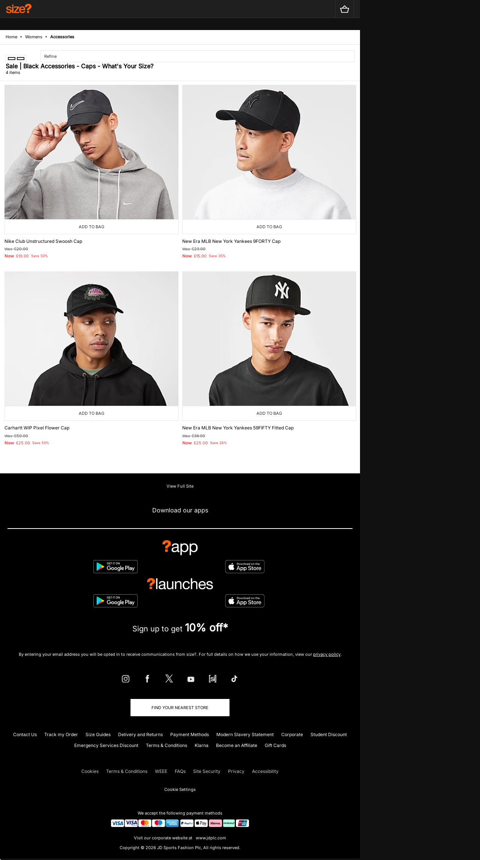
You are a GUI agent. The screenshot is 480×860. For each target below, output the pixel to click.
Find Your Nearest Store (180, 707)
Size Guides (98, 734)
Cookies (90, 771)
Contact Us (25, 734)
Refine (50, 56)
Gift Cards (275, 745)
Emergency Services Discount (106, 745)
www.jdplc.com (210, 837)
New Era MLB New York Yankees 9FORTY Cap (231, 241)
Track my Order (61, 734)
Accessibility (265, 771)
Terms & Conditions (166, 745)
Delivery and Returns (140, 734)
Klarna (201, 745)
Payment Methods (189, 734)
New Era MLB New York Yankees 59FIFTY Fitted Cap (238, 428)
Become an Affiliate (236, 745)
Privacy (236, 771)
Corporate (292, 734)
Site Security (206, 771)
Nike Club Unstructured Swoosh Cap (43, 241)
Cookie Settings (180, 789)
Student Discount (328, 734)
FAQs (180, 771)
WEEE (161, 771)
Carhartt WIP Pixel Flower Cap (36, 428)
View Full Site (180, 486)
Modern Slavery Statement (245, 734)
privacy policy (326, 654)
